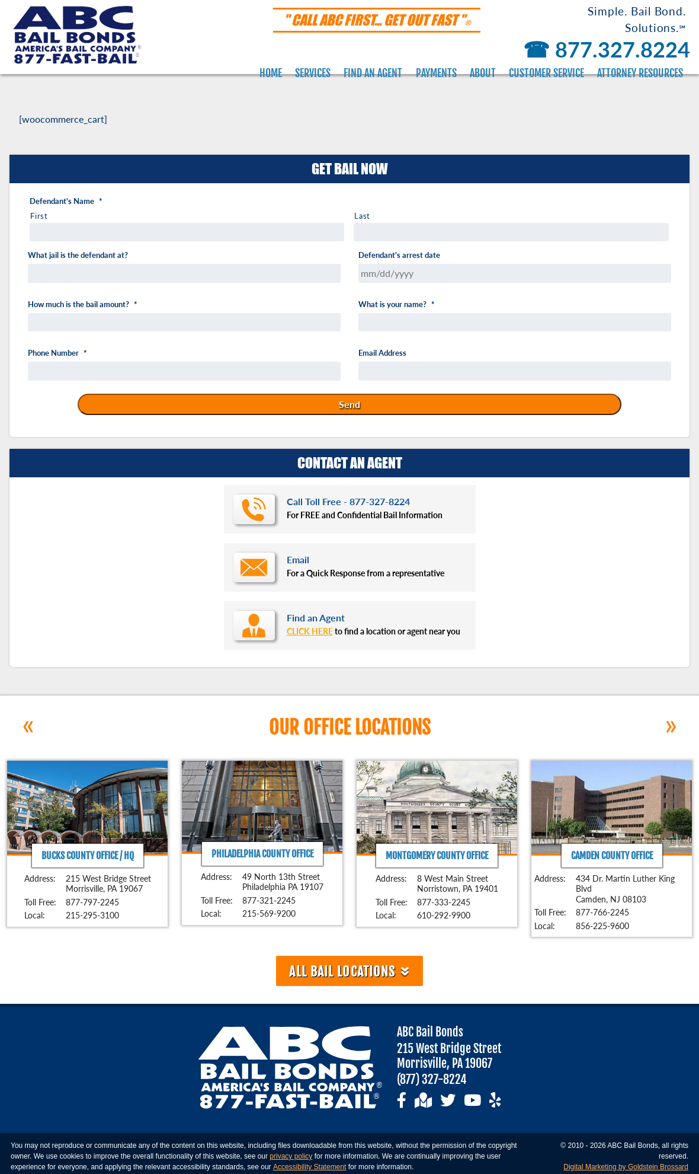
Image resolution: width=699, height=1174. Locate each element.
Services (313, 72)
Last (362, 216)
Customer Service (546, 72)
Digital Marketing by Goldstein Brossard (625, 1167)
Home (270, 72)
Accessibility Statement (309, 1167)
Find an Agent (373, 72)
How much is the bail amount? (82, 304)
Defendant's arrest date (399, 255)
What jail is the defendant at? (78, 255)
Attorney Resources (640, 72)
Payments (436, 72)
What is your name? (396, 304)
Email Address (382, 353)
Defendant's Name (66, 201)
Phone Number (57, 353)
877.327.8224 (604, 49)
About (483, 72)
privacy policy (291, 1156)
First (38, 216)
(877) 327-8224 (432, 1079)
